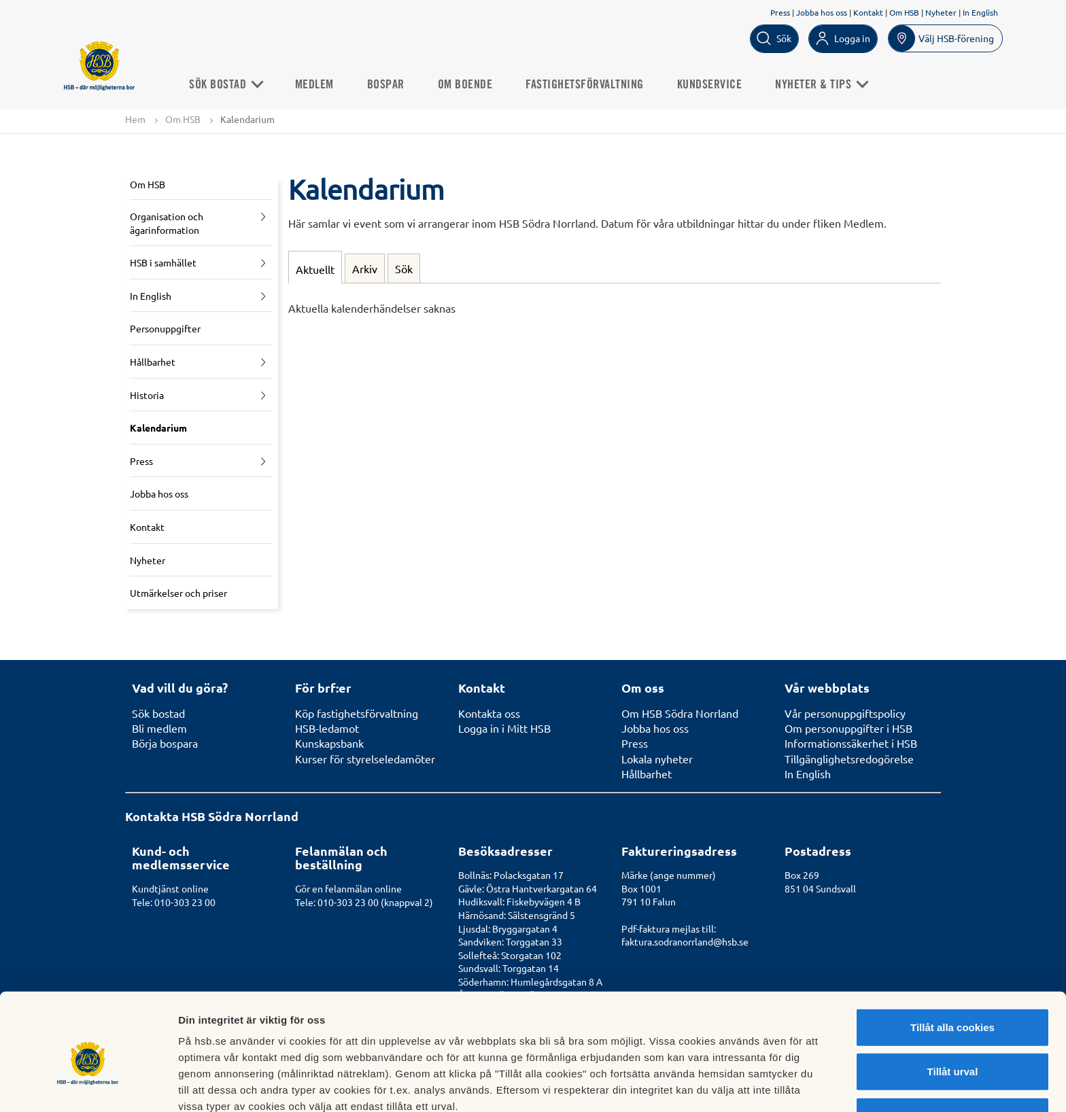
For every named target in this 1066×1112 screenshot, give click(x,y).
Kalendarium (158, 428)
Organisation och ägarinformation (166, 223)
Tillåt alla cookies (952, 962)
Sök (404, 268)
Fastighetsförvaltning (589, 84)
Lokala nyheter (657, 758)
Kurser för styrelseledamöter (365, 758)
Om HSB (904, 12)
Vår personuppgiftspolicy (845, 713)
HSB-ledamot (327, 728)
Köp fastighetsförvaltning (356, 713)
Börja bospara (165, 743)
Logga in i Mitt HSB (504, 728)
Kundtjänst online (170, 888)
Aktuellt (315, 269)
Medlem (318, 84)
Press (780, 12)
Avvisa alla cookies (952, 1051)
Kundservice (713, 84)
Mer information (723, 1085)
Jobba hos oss (821, 12)
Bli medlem (159, 728)
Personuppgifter (165, 329)
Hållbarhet (152, 361)
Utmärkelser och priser (178, 593)
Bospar (390, 84)
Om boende (469, 84)
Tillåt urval (952, 1007)
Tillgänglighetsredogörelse (849, 758)
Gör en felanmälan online (348, 888)
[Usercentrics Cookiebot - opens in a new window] (88, 1085)
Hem (135, 119)
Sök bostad (229, 84)
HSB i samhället (163, 263)
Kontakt (868, 12)
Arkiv (364, 268)
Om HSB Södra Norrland (679, 713)
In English (980, 12)
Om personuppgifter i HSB (848, 728)
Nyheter (941, 12)
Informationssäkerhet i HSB (851, 743)
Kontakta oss (489, 713)
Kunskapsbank (329, 743)
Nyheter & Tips (825, 84)
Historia (147, 395)
